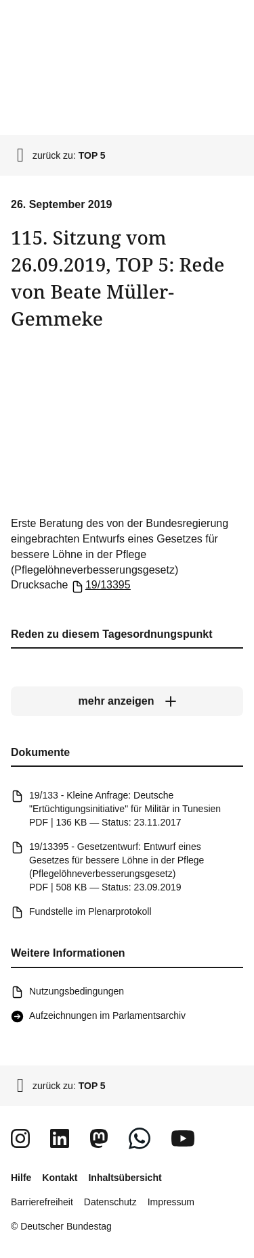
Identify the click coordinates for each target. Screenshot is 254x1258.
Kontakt (59, 1177)
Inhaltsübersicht (124, 1177)
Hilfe (21, 1177)
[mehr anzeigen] (127, 701)
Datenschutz (110, 1202)
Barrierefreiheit (42, 1202)
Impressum (171, 1202)
